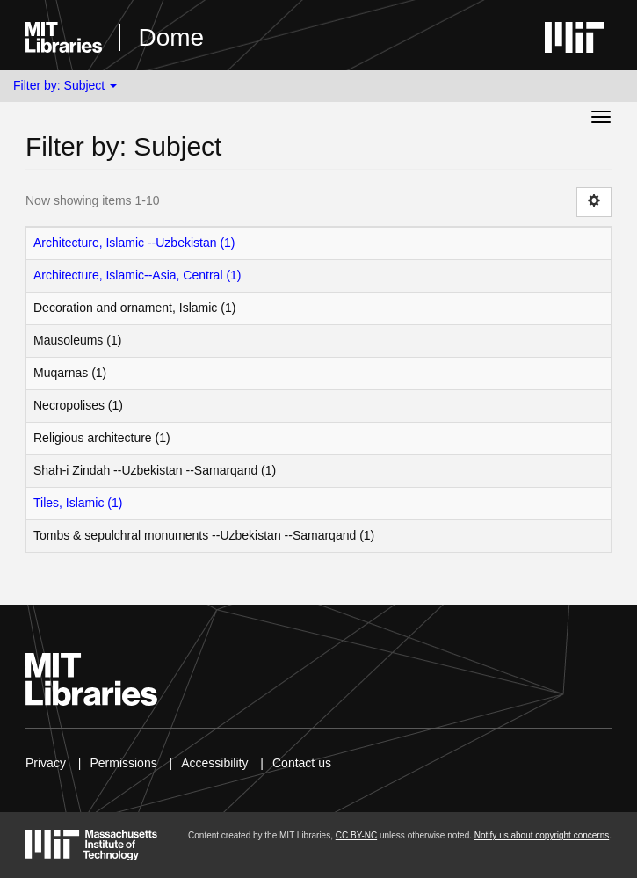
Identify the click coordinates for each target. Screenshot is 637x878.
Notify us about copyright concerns (541, 835)
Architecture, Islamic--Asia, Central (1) (137, 275)
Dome (171, 37)
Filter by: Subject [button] (65, 85)
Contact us (301, 763)
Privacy (45, 763)
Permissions (123, 763)
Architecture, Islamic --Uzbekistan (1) (134, 243)
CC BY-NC (356, 835)
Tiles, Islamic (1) (77, 503)
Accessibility (214, 763)
